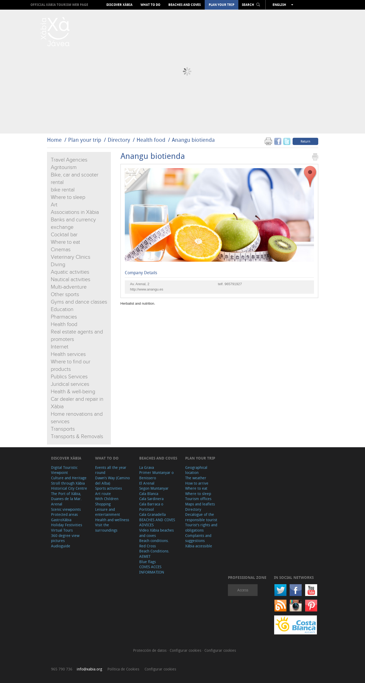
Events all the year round (110, 470)
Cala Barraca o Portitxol (151, 506)
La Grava (146, 467)
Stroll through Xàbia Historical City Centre (69, 486)
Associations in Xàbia (75, 212)
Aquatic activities (70, 272)
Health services (68, 354)
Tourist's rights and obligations (201, 527)
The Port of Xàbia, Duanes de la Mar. (66, 496)
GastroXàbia (61, 519)
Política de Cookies (123, 669)
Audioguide (60, 545)
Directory (119, 139)
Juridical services (70, 384)
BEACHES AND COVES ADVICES (157, 522)
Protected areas (64, 514)
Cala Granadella (152, 514)
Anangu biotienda (193, 139)
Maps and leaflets (200, 504)
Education (62, 309)
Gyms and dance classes (79, 302)
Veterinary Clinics (70, 257)
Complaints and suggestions (198, 538)
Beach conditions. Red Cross (154, 543)
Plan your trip (221, 4)
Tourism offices (198, 498)
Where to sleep (68, 197)
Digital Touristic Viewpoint (64, 470)
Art (54, 205)
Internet (59, 347)
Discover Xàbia (119, 4)
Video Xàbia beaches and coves (156, 533)
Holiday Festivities (66, 524)
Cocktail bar (64, 234)
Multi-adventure (69, 287)
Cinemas (61, 249)
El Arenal (146, 483)
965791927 (233, 284)
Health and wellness (112, 519)
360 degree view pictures (65, 538)
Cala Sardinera (151, 498)
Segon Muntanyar (154, 488)
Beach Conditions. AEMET (154, 553)
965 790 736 (61, 669)
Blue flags (147, 561)
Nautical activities (70, 279)
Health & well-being (73, 391)
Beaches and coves (184, 4)
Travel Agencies (69, 160)
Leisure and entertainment (107, 512)
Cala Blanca (148, 493)
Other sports (65, 294)
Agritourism (64, 167)
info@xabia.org (89, 669)
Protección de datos (150, 650)
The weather (195, 477)
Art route (103, 493)
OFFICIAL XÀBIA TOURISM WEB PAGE (59, 4)
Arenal (56, 504)
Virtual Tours (62, 530)
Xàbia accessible (198, 545)
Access (242, 589)
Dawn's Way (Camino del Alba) (112, 480)
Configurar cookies (186, 650)
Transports (63, 429)
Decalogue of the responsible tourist (201, 517)
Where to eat (65, 242)
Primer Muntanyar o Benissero (156, 475)
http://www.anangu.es (146, 289)
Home (54, 139)
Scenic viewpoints (66, 509)
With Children (106, 498)
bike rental (63, 190)
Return (305, 141)
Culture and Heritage (69, 477)
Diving (58, 264)
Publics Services (69, 377)
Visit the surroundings (106, 527)
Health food (152, 139)
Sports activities (108, 488)
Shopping (103, 504)
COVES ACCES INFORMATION (151, 569)
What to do (150, 4)
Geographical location (196, 470)
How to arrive (196, 483)
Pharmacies (64, 317)
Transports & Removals (77, 436)
